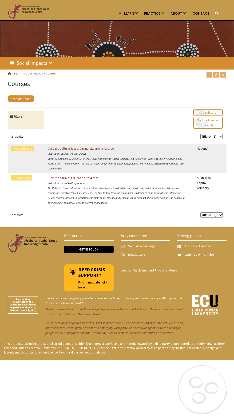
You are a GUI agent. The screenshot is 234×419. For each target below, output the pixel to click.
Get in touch (88, 249)
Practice (154, 13)
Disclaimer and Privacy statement (156, 270)
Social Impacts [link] (31, 63)
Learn (128, 13)
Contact (201, 13)
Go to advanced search (208, 122)
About (178, 13)
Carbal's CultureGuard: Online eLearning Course (81, 148)
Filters (18, 116)
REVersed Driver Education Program (73, 178)
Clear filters (208, 112)
